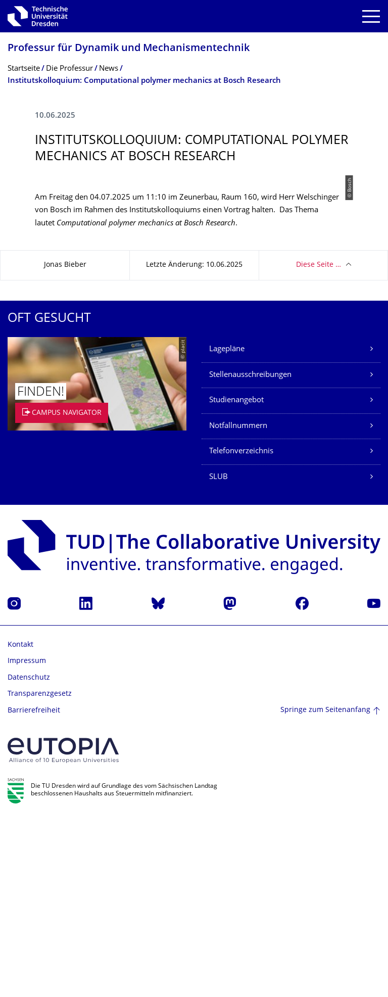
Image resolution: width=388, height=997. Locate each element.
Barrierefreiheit (34, 889)
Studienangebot (236, 579)
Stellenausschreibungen (250, 553)
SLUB (218, 655)
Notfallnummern (238, 604)
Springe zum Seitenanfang (325, 888)
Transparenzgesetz (40, 872)
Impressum (27, 839)
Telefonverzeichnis (241, 630)
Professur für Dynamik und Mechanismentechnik (129, 49)
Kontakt (20, 823)
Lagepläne (227, 528)
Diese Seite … (318, 443)
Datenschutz (29, 856)
